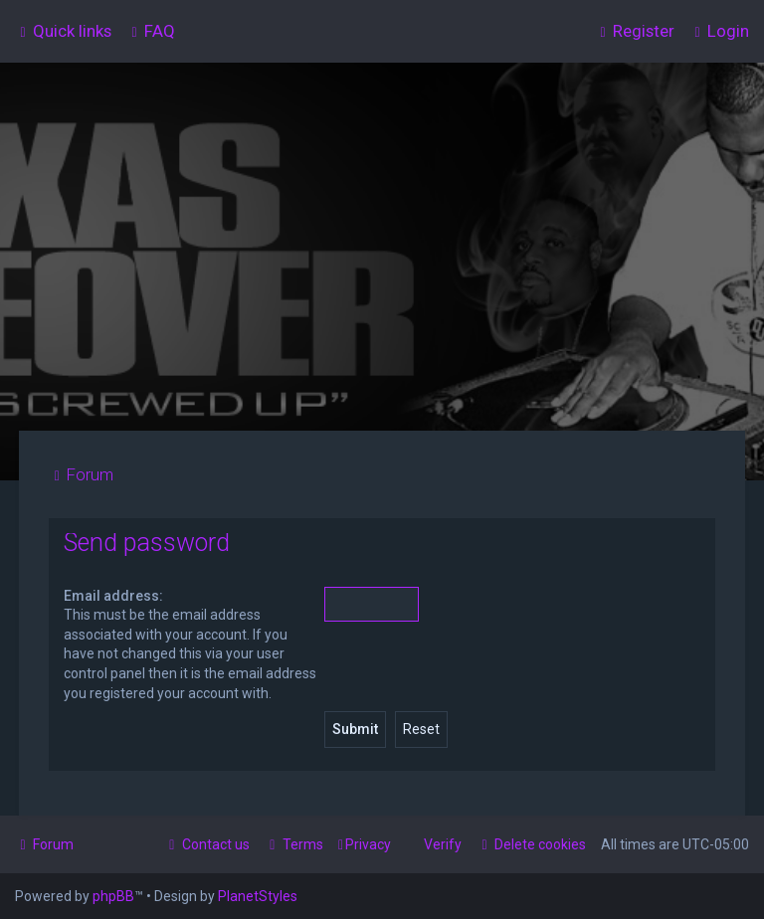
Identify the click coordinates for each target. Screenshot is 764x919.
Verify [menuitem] (443, 844)
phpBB (113, 896)
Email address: (113, 596)
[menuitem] (150, 31)
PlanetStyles (257, 896)
